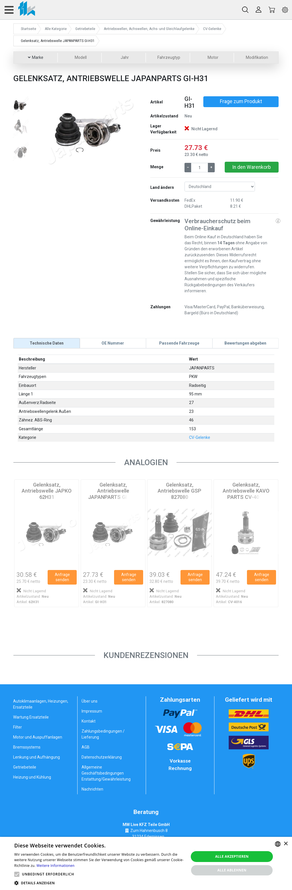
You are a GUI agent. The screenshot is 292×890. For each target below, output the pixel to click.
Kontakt (89, 721)
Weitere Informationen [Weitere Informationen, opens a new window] (55, 865)
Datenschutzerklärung (102, 757)
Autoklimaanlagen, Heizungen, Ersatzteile (40, 704)
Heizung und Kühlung (32, 777)
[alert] (146, 863)
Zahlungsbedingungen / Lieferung (103, 734)
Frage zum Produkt (241, 101)
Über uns (90, 701)
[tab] (46, 343)
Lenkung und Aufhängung (36, 757)
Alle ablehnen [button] (231, 870)
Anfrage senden (62, 577)
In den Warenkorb (251, 167)
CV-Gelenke (199, 437)
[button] (44, 130)
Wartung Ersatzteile (31, 717)
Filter (17, 727)
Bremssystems (26, 747)
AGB (86, 747)
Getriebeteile (24, 767)
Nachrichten (92, 789)
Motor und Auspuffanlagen (37, 737)
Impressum (92, 711)
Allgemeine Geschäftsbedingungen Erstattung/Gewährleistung (106, 773)
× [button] (285, 844)
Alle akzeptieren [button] (232, 856)
